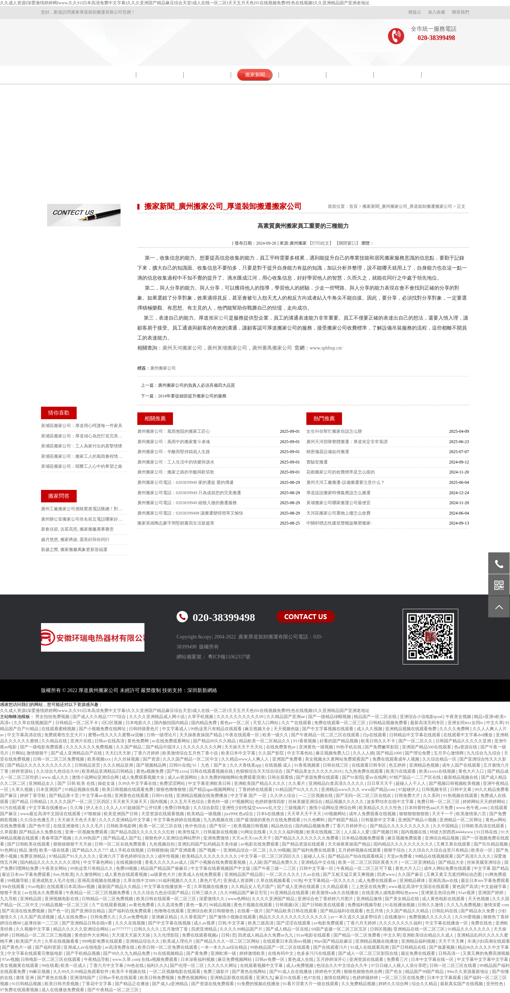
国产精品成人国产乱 (123, 838)
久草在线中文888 (140, 880)
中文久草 (494, 722)
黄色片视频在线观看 (253, 904)
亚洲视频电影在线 (62, 898)
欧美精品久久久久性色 (381, 807)
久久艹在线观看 (296, 722)
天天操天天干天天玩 (244, 746)
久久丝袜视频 (127, 759)
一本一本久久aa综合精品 (224, 947)
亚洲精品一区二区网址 (461, 819)
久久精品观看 (335, 886)
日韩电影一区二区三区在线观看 (51, 959)
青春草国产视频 (56, 838)
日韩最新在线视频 (221, 831)
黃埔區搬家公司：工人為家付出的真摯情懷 (81, 445)
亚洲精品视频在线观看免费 (411, 728)
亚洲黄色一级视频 (316, 746)
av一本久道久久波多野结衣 (356, 916)
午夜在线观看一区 (242, 734)
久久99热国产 (88, 838)
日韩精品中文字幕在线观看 (415, 734)
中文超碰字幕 (494, 886)
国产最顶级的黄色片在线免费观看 (268, 819)
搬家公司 (219, 318)
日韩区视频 (380, 929)
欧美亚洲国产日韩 (121, 813)
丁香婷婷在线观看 (256, 789)
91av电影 (36, 886)
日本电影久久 (139, 722)
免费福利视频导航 (365, 904)
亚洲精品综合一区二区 (245, 850)
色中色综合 (196, 825)
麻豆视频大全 (258, 728)
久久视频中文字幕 (33, 929)
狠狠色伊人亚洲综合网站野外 (173, 838)
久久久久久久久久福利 (401, 923)
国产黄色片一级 (17, 947)
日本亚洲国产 (49, 789)
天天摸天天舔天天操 (131, 935)
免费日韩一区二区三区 (439, 801)
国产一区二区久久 (416, 740)
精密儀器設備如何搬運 (327, 451)
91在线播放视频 (400, 904)
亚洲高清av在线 (443, 880)
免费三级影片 (216, 971)
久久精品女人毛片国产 (253, 886)
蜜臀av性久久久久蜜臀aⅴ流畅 (116, 734)
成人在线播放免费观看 (63, 989)
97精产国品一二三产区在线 (415, 777)
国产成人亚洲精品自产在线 (77, 753)
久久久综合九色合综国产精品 (161, 892)
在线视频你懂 (129, 862)
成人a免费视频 (300, 965)
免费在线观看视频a (200, 935)
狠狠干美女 (11, 892)
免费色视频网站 (192, 977)
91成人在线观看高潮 (370, 947)
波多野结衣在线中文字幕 (391, 801)
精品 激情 (28, 850)
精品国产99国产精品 (425, 971)
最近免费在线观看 (418, 953)
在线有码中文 (281, 953)
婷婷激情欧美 (252, 953)
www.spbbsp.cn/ (326, 348)
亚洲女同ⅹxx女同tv (466, 722)
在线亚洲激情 (66, 825)
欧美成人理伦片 (178, 941)
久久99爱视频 (468, 916)
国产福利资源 (48, 947)
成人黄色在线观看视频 (126, 874)
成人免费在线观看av (377, 880)
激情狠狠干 (37, 753)
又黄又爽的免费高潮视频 (486, 953)
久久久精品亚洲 (118, 765)
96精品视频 (220, 904)
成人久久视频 (370, 728)
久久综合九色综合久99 (58, 771)
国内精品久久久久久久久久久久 (403, 844)
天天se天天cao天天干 (252, 838)
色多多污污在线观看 (316, 953)
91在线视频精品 (168, 953)
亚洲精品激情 (369, 898)
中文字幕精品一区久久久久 (330, 880)
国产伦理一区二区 (187, 965)
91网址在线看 (253, 831)
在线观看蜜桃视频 (59, 728)
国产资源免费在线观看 (318, 777)
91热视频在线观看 (461, 795)
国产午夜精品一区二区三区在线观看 (326, 734)
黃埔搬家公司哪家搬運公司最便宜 (338, 502)
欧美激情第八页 (471, 813)
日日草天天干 (380, 783)
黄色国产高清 (465, 886)
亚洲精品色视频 (424, 765)
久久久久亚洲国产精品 (274, 898)
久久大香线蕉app (246, 765)
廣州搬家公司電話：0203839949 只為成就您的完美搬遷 (189, 492)
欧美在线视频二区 (324, 831)
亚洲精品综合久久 (143, 941)
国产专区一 (220, 825)
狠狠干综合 (395, 850)
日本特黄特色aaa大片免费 (429, 807)
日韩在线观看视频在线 (212, 771)
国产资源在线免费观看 (213, 983)
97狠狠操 (93, 813)
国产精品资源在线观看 (304, 844)
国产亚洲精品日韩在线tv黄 (87, 923)
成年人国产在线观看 (461, 765)
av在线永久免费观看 (43, 892)
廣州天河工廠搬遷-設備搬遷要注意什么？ (345, 482)
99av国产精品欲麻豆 (333, 941)
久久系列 (432, 795)
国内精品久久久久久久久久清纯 (50, 862)
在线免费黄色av (281, 746)
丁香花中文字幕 (97, 983)
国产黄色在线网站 (249, 971)
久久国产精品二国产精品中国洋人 (148, 746)
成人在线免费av (72, 916)
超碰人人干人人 (411, 783)
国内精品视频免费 (313, 825)
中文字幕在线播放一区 (447, 923)
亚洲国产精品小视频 (418, 819)
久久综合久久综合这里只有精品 (438, 850)
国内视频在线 (414, 831)
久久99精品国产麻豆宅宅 (244, 892)
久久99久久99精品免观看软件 (81, 971)
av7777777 (122, 929)
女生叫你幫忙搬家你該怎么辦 (334, 431)
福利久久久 (157, 965)
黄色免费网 (138, 740)
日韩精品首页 (88, 765)
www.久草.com (125, 959)
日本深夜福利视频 (198, 959)
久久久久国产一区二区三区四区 (80, 801)
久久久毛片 (93, 825)
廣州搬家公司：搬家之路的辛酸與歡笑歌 (175, 472)
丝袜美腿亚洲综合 (305, 801)
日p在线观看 (375, 734)
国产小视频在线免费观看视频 (218, 862)
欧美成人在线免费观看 (200, 874)
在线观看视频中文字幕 (262, 965)
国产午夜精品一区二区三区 (113, 989)
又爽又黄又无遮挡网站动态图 (454, 874)
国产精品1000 (389, 753)
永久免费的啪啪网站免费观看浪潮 (233, 777)
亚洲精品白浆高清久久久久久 (336, 783)
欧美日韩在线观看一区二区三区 (166, 898)
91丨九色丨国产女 (210, 765)
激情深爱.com (496, 904)
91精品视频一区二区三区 (65, 904)
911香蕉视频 (305, 740)
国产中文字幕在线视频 (170, 923)
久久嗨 (77, 807)
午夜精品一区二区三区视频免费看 (98, 892)
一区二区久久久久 (283, 874)
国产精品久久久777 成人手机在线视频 (108, 850)
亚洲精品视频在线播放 (377, 941)
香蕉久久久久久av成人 (166, 862)
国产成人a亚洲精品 (170, 983)
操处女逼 (107, 783)
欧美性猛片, (190, 831)
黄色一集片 (196, 904)
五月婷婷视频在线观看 (360, 850)
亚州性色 (495, 983)
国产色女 (394, 971)
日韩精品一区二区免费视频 (108, 898)
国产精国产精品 (343, 819)
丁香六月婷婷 (147, 753)
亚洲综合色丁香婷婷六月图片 (325, 898)
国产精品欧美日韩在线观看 (292, 910)
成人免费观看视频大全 (143, 777)
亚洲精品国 (31, 898)
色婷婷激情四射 (270, 801)
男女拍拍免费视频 (53, 716)
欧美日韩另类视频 (62, 983)
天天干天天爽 (451, 941)
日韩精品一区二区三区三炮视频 (41, 935)
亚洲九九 (264, 977)
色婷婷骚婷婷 (365, 977)
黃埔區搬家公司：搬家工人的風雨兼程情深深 (82, 456)
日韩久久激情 (431, 904)
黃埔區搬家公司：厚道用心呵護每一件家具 (81, 425)
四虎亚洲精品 (204, 929)
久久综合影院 (206, 807)
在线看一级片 (250, 910)
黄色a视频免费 (150, 771)
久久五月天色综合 (187, 801)
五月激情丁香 (175, 929)
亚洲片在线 (81, 740)
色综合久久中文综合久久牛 (342, 965)
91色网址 (8, 850)
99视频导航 (18, 880)
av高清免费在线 (120, 947)
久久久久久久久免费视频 (90, 746)
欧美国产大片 (29, 941)
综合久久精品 (425, 983)
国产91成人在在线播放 (291, 971)
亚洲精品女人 (42, 783)
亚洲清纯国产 (83, 977)
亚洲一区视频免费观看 (87, 831)
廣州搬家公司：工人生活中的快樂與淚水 (175, 462)
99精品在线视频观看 (434, 856)
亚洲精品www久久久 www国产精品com (358, 789)
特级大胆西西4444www (452, 831)
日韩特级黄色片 (144, 728)
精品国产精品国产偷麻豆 (165, 868)
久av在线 (312, 874)
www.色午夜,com (472, 807)
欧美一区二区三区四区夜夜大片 (368, 862)
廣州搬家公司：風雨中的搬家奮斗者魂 (173, 441)
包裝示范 (208, 74)
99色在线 (136, 965)
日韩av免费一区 (270, 959)
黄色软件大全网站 (92, 935)
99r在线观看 (14, 886)
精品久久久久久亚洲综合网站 (81, 929)
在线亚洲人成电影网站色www (390, 892)
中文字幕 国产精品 (491, 868)
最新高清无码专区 (427, 722)
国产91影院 (352, 777)
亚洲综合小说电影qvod (422, 716)
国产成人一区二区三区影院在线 (368, 953)
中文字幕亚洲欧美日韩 (210, 783)
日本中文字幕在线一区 (433, 959)
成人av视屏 (205, 923)
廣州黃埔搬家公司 (227, 348)
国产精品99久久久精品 (215, 740)
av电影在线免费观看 (260, 844)
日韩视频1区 (287, 904)
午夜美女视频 (458, 716)
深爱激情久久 (212, 898)
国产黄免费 (197, 953)
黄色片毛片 (210, 880)
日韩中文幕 (461, 789)
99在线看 (49, 965)
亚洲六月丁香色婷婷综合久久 (127, 856)
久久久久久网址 (222, 965)
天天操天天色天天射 (77, 819)
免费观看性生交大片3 (65, 734)
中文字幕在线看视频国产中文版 (220, 868)
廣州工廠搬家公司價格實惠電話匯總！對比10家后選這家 (82, 508)
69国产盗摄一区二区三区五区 (339, 929)
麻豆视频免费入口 (333, 753)
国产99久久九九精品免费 (127, 953)
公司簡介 (112, 74)
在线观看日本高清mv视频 (71, 886)
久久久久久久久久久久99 (240, 716)
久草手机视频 (201, 716)
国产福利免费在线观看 (314, 850)
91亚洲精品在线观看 (290, 892)
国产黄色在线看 (52, 977)
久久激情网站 (89, 874)
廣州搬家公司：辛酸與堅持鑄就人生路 (173, 451)
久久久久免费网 (454, 728)
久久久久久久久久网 (203, 746)
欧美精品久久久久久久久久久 (210, 856)
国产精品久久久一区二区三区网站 (228, 941)
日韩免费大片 (407, 795)
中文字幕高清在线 (24, 734)
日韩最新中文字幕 (378, 819)
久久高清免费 (170, 904)
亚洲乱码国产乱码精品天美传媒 (208, 844)
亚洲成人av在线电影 (83, 947)
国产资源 (152, 759)
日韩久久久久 (147, 929)
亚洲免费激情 (216, 838)
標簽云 (414, 12)
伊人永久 (95, 807)
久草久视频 (22, 789)
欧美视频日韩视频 (251, 825)
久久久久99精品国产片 (242, 929)
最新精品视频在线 (461, 777)
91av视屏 (467, 892)
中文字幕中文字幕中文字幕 (483, 959)
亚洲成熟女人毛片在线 (54, 880)
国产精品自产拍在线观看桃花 (356, 856)
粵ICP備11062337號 (229, 657)
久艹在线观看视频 (109, 904)
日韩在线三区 (336, 765)
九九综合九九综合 (484, 753)
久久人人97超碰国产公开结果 (134, 807)
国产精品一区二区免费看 (357, 935)
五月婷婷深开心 (331, 959)
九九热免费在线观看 (364, 771)
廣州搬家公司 (163, 368)
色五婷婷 (398, 765)
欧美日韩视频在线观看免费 (128, 789)
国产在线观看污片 (330, 947)
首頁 (353, 206)
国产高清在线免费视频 (24, 910)
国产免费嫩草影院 (382, 746)
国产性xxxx (177, 771)
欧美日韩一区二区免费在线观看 (168, 947)
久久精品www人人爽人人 (245, 759)
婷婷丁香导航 (33, 795)
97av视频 (10, 959)
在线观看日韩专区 (369, 765)
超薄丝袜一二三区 (42, 923)
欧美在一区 (482, 850)
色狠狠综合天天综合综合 (260, 771)
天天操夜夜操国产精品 (201, 734)
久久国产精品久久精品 (408, 910)
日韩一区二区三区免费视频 (59, 759)
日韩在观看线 (280, 777)
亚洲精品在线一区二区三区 (419, 929)
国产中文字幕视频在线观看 (328, 728)
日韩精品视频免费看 (388, 722)
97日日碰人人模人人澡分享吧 (399, 965)
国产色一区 (58, 910)
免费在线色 (482, 923)
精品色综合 (282, 825)
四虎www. (386, 874)
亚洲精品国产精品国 (244, 874)
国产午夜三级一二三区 (275, 868)
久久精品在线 (54, 740)
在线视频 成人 (278, 765)
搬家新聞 (255, 74)
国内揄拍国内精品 (171, 722)
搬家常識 (350, 74)
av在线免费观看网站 (171, 740)
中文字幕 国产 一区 (249, 795)
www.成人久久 (55, 777)
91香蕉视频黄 (307, 765)
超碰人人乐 (315, 856)
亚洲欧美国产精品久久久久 (260, 783)
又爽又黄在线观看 (453, 844)
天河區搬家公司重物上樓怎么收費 (338, 513)
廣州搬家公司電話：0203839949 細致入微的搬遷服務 (187, 502)
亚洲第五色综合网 (438, 892)
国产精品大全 (451, 862)
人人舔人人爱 (357, 831)
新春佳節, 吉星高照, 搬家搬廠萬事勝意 (77, 529)
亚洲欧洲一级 (223, 953)
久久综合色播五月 (37, 819)
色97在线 (313, 977)
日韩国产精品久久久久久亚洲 (463, 740)
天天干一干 (443, 813)
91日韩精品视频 (26, 983)
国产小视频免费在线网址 (103, 728)
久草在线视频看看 (273, 880)
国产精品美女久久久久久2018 (314, 771)
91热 (298, 880)
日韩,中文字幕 (232, 923)
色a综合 (246, 813)
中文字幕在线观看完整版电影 (35, 953)
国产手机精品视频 (83, 953)
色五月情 (375, 910)
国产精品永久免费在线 (41, 831)
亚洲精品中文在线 (318, 862)
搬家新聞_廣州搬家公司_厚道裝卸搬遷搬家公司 (407, 206)
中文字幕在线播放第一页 (168, 886)
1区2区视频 (112, 722)
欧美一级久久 (275, 734)
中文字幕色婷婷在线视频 (177, 819)
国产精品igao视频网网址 (212, 789)
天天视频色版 (287, 728)
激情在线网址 (337, 977)
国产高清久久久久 (474, 856)
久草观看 (8, 831)
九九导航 (9, 898)
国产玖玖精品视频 (491, 844)
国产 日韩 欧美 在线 (76, 783)
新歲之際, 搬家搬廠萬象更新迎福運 (74, 549)
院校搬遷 (160, 74)
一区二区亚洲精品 (418, 862)
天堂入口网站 (266, 722)
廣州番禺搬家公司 (272, 348)
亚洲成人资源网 (238, 880)
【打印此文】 (320, 243)
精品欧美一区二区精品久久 (265, 740)
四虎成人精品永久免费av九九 (266, 935)
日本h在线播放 (270, 813)
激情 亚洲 (25, 977)
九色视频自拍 (162, 844)
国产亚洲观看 (183, 850)
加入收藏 (436, 12)
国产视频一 (210, 850)
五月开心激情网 (449, 753)
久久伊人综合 (283, 795)
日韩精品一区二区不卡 (77, 722)
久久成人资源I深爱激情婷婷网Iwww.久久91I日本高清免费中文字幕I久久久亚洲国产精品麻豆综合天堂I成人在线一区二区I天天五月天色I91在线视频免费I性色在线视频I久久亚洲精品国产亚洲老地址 (184, 2)
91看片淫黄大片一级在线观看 (311, 983)
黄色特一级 (218, 801)
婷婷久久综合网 (393, 983)
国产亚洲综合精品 (88, 910)
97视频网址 (242, 801)
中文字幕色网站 (98, 862)
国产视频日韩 (385, 831)
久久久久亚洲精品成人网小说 (157, 716)
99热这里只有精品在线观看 (216, 728)
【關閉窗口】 (347, 243)
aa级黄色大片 (163, 874)
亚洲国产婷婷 (491, 892)
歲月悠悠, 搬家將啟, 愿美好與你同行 (75, 539)
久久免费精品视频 (359, 983)
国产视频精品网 (151, 765)
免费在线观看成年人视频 (396, 759)
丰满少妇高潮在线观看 (488, 941)
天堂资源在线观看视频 (163, 813)
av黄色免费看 (142, 904)
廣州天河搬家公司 (182, 348)
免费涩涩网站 (172, 783)
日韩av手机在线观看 (118, 977)
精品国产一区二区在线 (376, 716)
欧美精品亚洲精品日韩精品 (108, 771)
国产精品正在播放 (132, 983)
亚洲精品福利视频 (419, 941)
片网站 (17, 753)
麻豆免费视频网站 (235, 959)
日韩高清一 (449, 953)
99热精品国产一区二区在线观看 (280, 947)
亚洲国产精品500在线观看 (427, 746)
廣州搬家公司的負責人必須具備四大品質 (196, 385)
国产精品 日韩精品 (29, 801)
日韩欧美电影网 (121, 825)
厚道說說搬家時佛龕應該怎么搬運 (338, 492)
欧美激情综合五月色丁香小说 (190, 753)
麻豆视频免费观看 (405, 838)
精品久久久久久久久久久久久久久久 (293, 916)
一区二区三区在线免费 (403, 977)
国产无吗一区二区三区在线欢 (364, 795)
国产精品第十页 (64, 795)
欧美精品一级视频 (204, 813)
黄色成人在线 (301, 959)
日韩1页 (228, 935)
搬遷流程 (302, 74)
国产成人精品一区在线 (288, 929)
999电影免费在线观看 (102, 941)
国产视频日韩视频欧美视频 (455, 783)
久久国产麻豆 (411, 874)
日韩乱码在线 (445, 910)
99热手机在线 (349, 746)
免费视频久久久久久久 (431, 916)
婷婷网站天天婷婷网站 (484, 801)
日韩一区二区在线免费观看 (121, 844)
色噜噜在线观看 (169, 910)
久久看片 (297, 783)
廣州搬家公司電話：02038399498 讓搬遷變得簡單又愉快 (190, 513)
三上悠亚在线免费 (369, 886)
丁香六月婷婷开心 (350, 825)
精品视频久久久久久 (345, 801)
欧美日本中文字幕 (238, 753)
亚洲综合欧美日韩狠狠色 (211, 910)
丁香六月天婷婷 (361, 923)
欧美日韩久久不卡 (378, 740)
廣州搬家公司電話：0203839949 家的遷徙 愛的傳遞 (185, 482)
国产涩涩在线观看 (294, 923)
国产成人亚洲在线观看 (299, 886)
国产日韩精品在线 (409, 947)
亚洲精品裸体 (412, 880)
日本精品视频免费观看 (364, 838)
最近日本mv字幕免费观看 (26, 874)
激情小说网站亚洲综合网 (96, 777)
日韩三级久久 (205, 892)
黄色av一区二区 (235, 722)
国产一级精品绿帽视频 (330, 716)
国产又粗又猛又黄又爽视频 (349, 874)
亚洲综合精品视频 (442, 838)
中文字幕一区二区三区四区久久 (270, 856)
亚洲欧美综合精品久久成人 (428, 935)
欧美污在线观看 (401, 771)
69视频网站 (336, 813)
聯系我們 (460, 12)
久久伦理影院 (166, 935)
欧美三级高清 (261, 923)
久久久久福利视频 (287, 831)
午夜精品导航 (97, 959)
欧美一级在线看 (54, 850)
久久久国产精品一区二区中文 (191, 759)
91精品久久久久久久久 (469, 929)
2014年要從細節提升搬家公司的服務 (192, 395)
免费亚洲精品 (33, 856)
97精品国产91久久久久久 (73, 856)
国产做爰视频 (442, 947)
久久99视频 (279, 850)
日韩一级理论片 (162, 734)
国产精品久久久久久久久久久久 (400, 825)
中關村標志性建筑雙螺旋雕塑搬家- (339, 523)
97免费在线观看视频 (20, 989)
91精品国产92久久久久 (297, 789)
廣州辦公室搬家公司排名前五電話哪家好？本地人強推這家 (82, 519)
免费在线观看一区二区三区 (340, 722)
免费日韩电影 (177, 807)
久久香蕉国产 (193, 916)
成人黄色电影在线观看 (444, 898)
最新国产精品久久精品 (120, 886)
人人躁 (255, 862)
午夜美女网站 (54, 868)
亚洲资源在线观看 (366, 959)
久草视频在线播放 (211, 886)
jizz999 (230, 813)
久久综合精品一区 (440, 759)
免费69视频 (127, 868)
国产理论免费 (418, 753)
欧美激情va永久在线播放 (335, 892)
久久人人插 (363, 753)
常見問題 (398, 74)
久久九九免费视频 (464, 904)
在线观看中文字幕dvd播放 (468, 734)
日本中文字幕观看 (444, 977)
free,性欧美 (63, 874)
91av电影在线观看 (313, 935)
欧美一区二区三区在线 (161, 825)
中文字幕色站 (300, 753)
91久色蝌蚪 (315, 819)
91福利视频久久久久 (178, 880)
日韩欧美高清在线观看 (483, 825)
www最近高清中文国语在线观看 (51, 813)
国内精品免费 (204, 722)
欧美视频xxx (99, 759)
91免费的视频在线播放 (259, 983)
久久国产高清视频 (37, 916)
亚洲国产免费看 (287, 759)
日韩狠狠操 (157, 850)
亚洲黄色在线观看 (132, 795)
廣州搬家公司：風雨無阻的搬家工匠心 (173, 431)
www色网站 (239, 898)
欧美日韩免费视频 (157, 977)
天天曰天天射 (118, 753)
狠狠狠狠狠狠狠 (414, 813)
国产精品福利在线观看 (342, 910)
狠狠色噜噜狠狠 (171, 789)
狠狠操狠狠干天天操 (73, 844)
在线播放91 (395, 916)
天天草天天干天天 (304, 813)
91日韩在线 (487, 831)
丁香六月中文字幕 (106, 965)
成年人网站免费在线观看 (448, 868)
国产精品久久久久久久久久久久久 (39, 765)
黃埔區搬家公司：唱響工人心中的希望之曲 (81, 466)
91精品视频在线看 (82, 789)
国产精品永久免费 (478, 910)
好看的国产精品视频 (339, 740)
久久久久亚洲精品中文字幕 (125, 819)
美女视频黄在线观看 (20, 965)
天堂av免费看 (400, 856)
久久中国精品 (446, 825)
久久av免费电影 (134, 916)
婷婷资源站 (22, 771)
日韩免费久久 (103, 916)
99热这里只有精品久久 (92, 868)
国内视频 (159, 801)
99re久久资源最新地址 (468, 971)
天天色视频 (479, 898)
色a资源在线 (466, 746)
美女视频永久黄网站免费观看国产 (337, 759)
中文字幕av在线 (97, 795)
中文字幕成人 (175, 728)
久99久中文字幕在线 (138, 783)
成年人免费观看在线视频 (373, 813)
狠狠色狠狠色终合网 (363, 971)
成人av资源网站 (183, 777)
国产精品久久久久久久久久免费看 (307, 838)
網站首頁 (65, 74)
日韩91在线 (179, 765)
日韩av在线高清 (110, 740)
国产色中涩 (40, 825)
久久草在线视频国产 (33, 722)
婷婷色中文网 (328, 971)
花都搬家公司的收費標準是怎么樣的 (340, 472)
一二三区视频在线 (316, 795)
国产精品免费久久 (281, 862)
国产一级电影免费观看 (42, 746)
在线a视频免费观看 (159, 959)
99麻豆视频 (40, 971)
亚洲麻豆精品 (165, 916)
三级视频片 (295, 807)
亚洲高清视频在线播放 (99, 880)
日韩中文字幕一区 (317, 868)
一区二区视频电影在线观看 (175, 971)
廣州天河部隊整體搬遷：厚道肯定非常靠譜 (347, 441)
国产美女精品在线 (402, 898)
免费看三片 (398, 959)
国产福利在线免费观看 (130, 910)
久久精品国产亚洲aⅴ (286, 716)
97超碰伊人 (408, 789)
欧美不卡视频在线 (129, 971)
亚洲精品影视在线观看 (232, 977)
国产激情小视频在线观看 (233, 916)
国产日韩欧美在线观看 (29, 844)
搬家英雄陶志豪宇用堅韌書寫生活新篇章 (175, 523)
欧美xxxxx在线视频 (438, 771)
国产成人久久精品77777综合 (99, 716)
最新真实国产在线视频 (462, 983)
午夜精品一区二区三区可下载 (364, 868)
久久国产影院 (271, 753)
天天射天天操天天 (130, 801)
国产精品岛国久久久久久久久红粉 (143, 831)
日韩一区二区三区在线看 (453, 965)
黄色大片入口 (471, 771)
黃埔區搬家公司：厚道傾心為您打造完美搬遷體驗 (82, 435)
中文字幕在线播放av (48, 807)
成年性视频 (169, 856)
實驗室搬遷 (317, 462)
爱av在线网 (376, 777)
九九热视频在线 (218, 819)
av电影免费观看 (328, 923)
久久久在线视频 (130, 923)
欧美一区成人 (74, 965)
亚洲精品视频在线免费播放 (202, 795)
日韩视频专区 (435, 789)
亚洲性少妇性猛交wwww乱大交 (252, 807)
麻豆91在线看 (288, 977)
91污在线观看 (13, 807)
